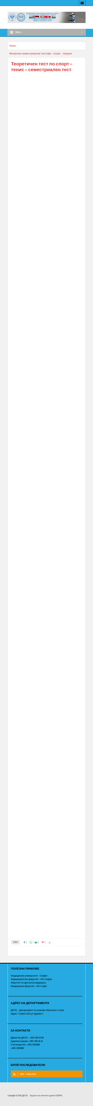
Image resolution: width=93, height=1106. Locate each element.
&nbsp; (46, 504)
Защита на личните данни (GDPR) (46, 1095)
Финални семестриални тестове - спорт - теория (40, 53)
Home (12, 46)
